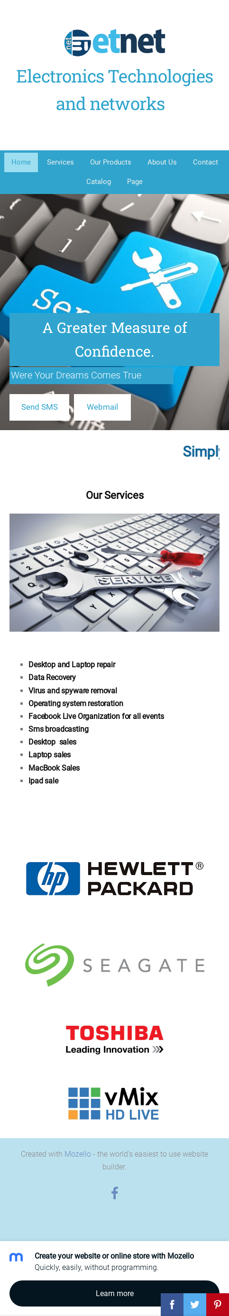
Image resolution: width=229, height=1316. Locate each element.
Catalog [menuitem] (98, 181)
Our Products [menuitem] (110, 162)
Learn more (115, 1293)
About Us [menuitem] (162, 162)
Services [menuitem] (60, 162)
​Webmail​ (102, 407)
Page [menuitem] (135, 181)
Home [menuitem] (21, 162)
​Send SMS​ (39, 407)
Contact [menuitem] (205, 162)
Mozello (77, 1154)
